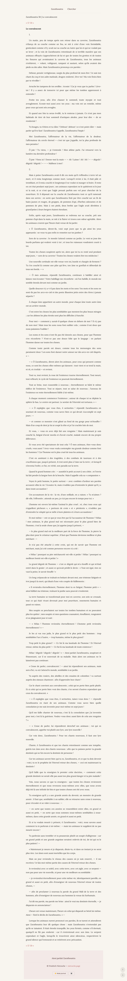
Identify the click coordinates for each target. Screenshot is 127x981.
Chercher (71, 9)
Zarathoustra (57, 9)
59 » (32, 23)
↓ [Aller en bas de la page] (122, 974)
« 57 (27, 23)
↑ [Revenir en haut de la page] (122, 969)
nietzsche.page (74, 966)
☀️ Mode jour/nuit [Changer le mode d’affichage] (60, 973)
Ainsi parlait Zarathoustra (63, 958)
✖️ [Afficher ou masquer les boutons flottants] (71, 973)
